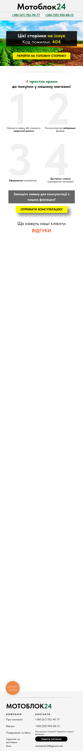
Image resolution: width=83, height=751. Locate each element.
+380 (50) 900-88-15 (47, 726)
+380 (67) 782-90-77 (47, 719)
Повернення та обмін (18, 732)
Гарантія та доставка (13, 741)
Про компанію (14, 719)
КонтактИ (42, 714)
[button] (42, 209)
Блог (9, 745)
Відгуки (10, 726)
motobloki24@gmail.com (49, 745)
